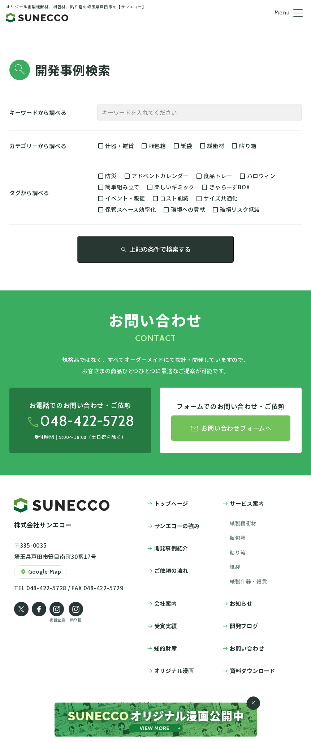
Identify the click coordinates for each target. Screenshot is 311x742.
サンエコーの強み (177, 526)
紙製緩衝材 (243, 523)
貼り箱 (238, 552)
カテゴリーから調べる (37, 146)
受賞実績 (165, 626)
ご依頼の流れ (171, 570)
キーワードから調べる (37, 112)
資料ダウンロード (252, 670)
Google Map (40, 572)
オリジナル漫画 (174, 670)
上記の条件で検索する (155, 249)
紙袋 (235, 566)
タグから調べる (29, 193)
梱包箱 (238, 537)
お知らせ (241, 603)
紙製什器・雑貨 (248, 581)
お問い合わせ (247, 648)
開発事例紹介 (171, 548)
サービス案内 (247, 503)
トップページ (171, 503)
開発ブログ (244, 626)
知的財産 (165, 648)
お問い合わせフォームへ (231, 429)
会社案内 (165, 603)
